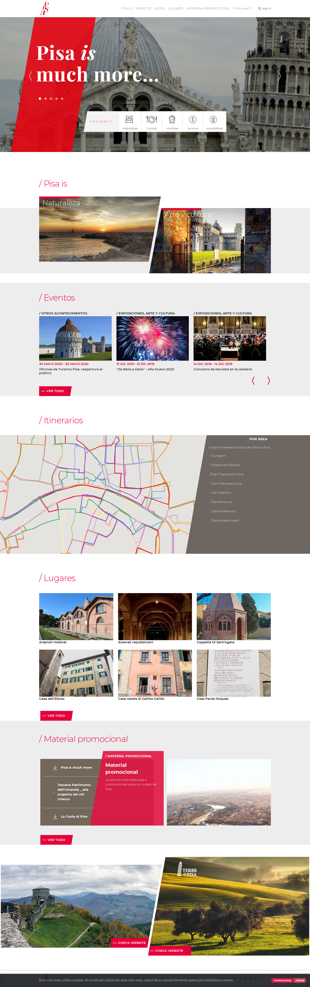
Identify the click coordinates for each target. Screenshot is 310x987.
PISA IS (126, 8)
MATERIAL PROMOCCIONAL (208, 8)
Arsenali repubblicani (135, 642)
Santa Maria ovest (224, 521)
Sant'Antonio (221, 502)
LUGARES (175, 8)
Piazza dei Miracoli (225, 465)
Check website (132, 943)
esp (267, 8)
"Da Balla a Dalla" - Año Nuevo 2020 (145, 369)
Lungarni (218, 456)
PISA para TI (242, 8)
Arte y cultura (187, 214)
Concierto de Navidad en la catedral (223, 369)
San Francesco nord (226, 474)
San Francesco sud (226, 484)
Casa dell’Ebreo (51, 699)
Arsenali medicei (53, 642)
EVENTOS (142, 8)
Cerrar (299, 980)
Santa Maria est (223, 511)
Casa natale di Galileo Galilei (141, 699)
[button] (32, 76)
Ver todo (55, 391)
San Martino (220, 493)
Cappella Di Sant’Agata (215, 642)
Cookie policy (282, 980)
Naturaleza (61, 203)
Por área (258, 439)
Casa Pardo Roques (212, 699)
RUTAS (158, 8)
